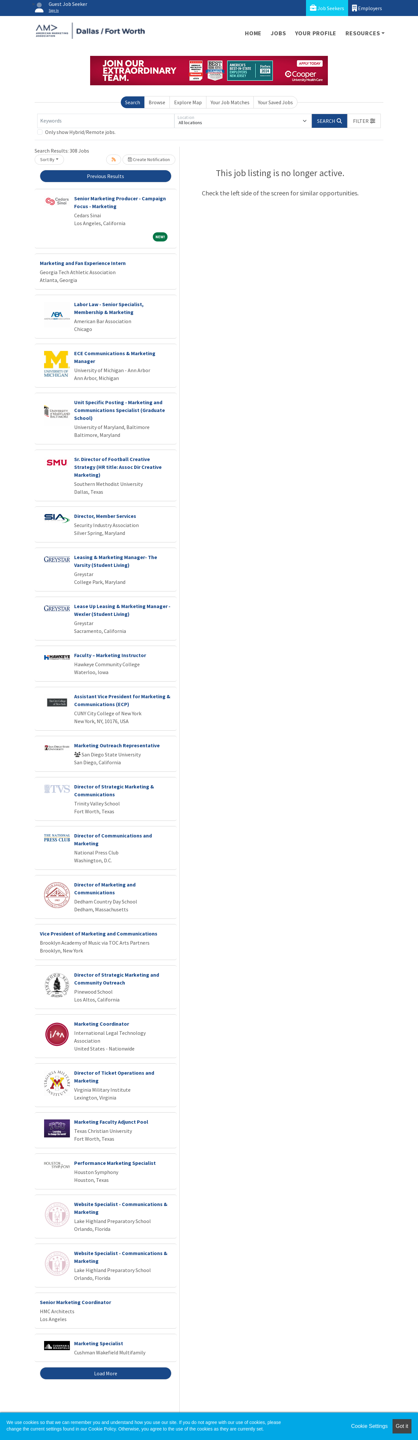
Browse (157, 102)
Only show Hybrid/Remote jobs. (80, 132)
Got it (402, 1426)
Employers (367, 8)
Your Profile (316, 33)
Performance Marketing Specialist (115, 1163)
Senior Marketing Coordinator (75, 1302)
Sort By (47, 159)
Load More (105, 1373)
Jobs (278, 33)
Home (253, 33)
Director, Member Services (105, 516)
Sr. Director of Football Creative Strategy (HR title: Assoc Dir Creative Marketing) (118, 467)
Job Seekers (327, 8)
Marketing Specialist (98, 1343)
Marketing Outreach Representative (117, 745)
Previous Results (105, 176)
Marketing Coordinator (101, 1023)
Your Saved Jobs (275, 102)
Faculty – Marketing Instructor (110, 655)
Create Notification (149, 159)
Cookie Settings (369, 1426)
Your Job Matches (230, 102)
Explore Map (188, 102)
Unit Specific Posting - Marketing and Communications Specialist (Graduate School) (119, 410)
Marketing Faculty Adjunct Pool (111, 1121)
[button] (364, 121)
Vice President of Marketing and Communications (98, 933)
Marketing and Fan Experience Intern (83, 263)
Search (132, 102)
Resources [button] (363, 33)
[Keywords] (105, 121)
